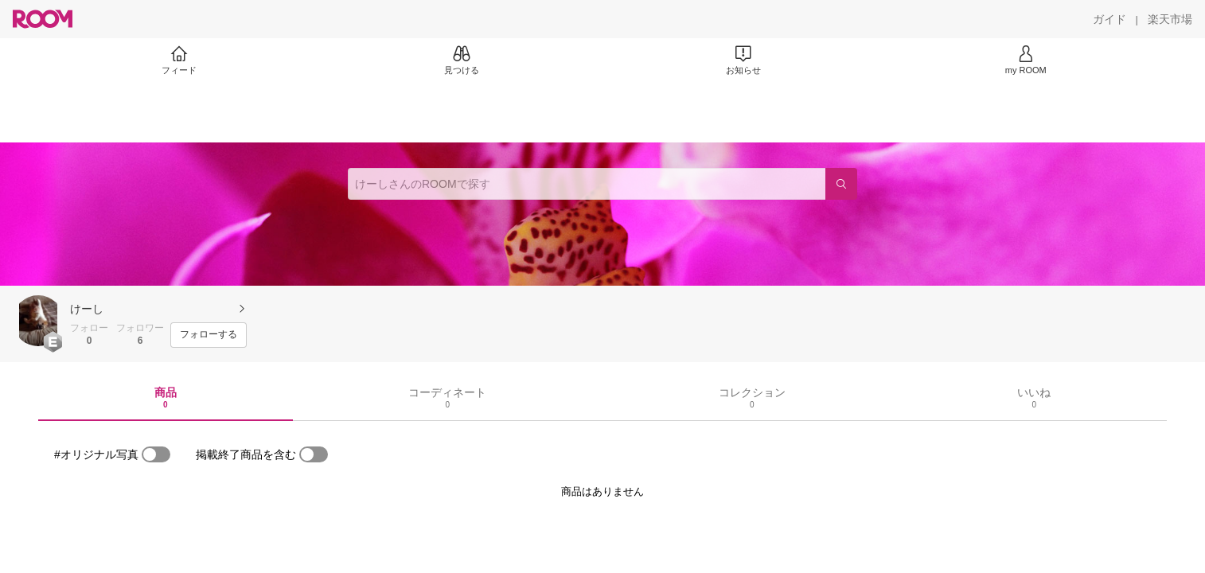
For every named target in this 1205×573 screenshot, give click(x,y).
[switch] (156, 454)
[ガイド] (1109, 19)
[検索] (841, 184)
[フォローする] (208, 335)
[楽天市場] (1170, 19)
